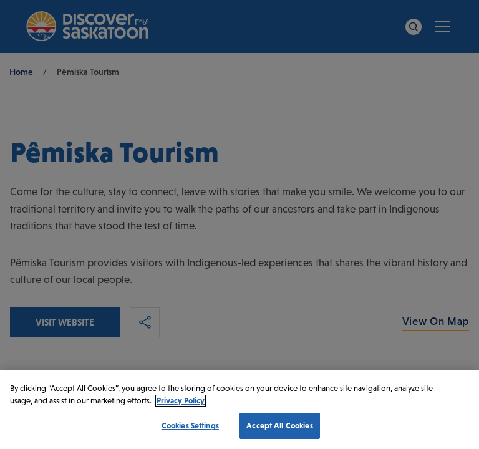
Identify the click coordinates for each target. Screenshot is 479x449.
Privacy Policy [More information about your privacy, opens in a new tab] (181, 400)
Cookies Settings (190, 425)
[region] (239, 409)
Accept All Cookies (279, 425)
